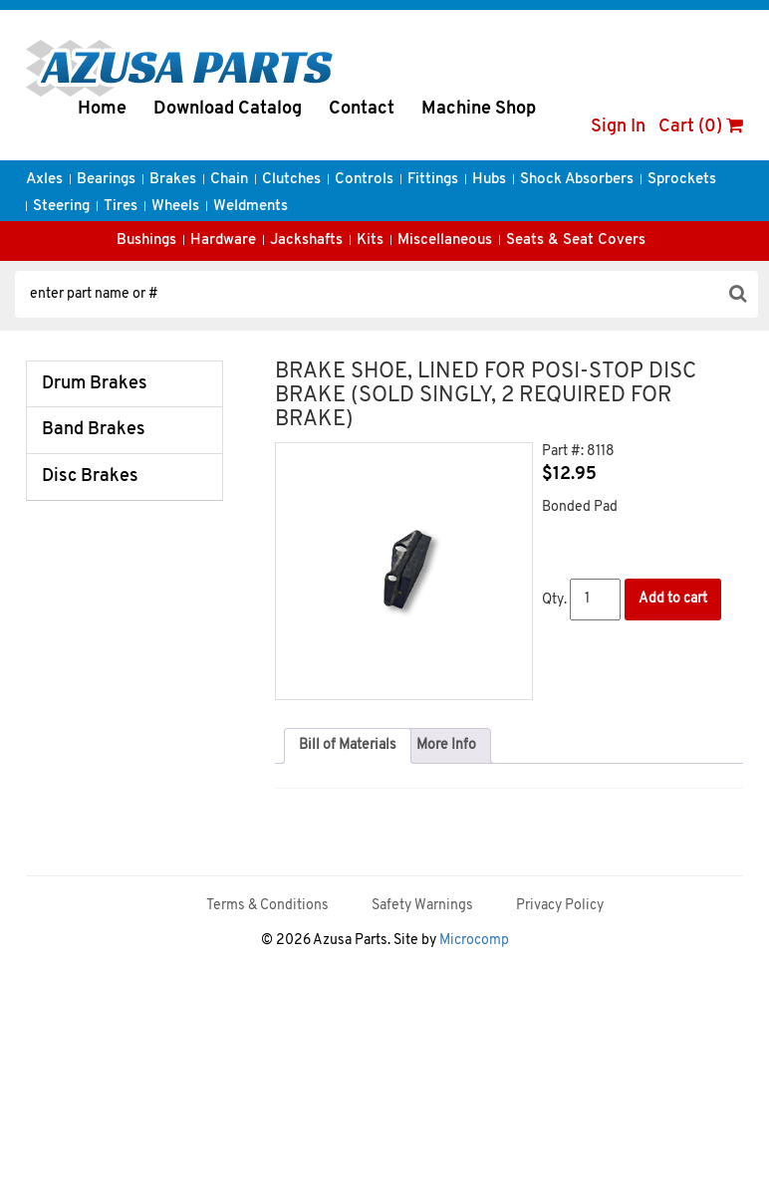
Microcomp (474, 940)
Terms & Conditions (267, 905)
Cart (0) (700, 127)
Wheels (175, 206)
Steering (61, 206)
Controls (364, 179)
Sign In (618, 127)
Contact (361, 109)
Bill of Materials (347, 745)
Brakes (172, 179)
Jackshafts (306, 240)
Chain (229, 179)
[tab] (347, 746)
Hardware (223, 240)
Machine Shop (478, 109)
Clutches (291, 179)
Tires (120, 206)
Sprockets (681, 179)
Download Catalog (227, 109)
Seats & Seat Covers (575, 240)
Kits (370, 240)
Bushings (146, 240)
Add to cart (673, 599)
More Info (446, 745)
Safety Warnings (422, 905)
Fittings (432, 179)
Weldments (250, 206)
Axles (44, 179)
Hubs (489, 179)
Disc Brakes (90, 476)
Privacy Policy (560, 905)
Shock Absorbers (577, 179)
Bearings (106, 179)
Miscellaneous (444, 240)
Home (102, 109)
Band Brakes (93, 429)
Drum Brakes (94, 383)
